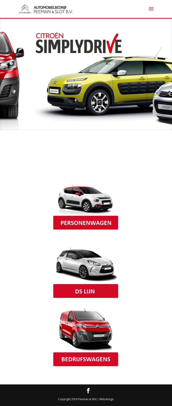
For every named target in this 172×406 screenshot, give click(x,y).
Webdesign (106, 399)
